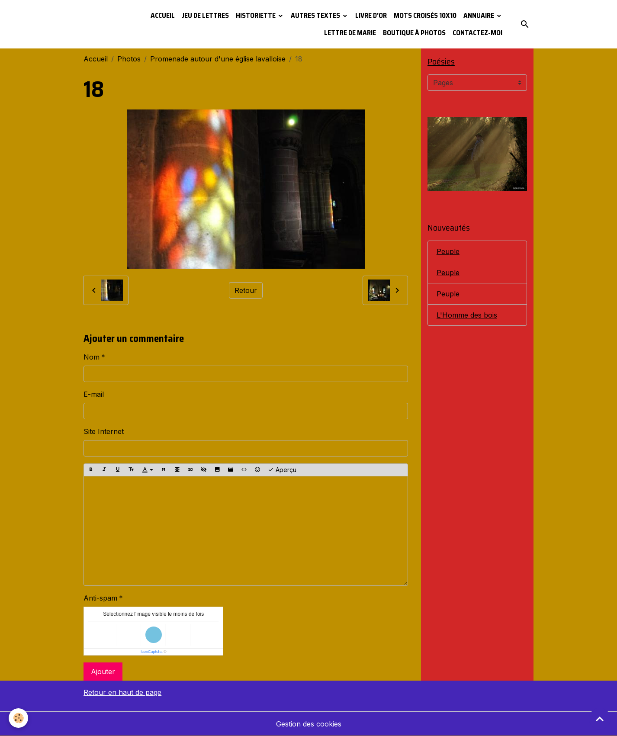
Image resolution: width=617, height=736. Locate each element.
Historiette (256, 15)
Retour (246, 290)
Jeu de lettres (205, 15)
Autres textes (316, 15)
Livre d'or (371, 15)
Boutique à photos (414, 32)
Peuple (448, 251)
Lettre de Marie (350, 32)
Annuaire (479, 15)
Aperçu (282, 470)
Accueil (163, 15)
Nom (92, 357)
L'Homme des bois (467, 315)
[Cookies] (18, 718)
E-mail (94, 394)
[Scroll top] (600, 719)
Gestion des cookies (308, 724)
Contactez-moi (477, 32)
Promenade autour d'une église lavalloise (218, 59)
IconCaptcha (152, 651)
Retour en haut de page (122, 692)
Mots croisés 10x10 (425, 15)
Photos (129, 59)
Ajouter (103, 671)
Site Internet (104, 431)
